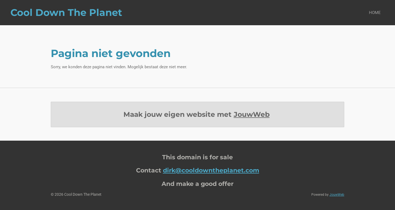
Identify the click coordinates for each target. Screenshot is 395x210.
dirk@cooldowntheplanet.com (211, 170)
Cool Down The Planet (66, 12)
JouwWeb (252, 114)
